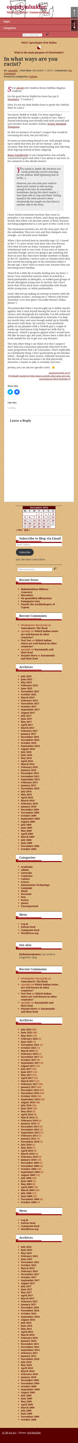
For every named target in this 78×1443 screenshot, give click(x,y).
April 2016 (27, 761)
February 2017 (29, 730)
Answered (59, 372)
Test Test (26, 640)
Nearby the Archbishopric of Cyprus (38, 606)
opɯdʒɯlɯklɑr (27, 6)
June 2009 (26, 827)
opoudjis (13, 70)
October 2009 (28, 815)
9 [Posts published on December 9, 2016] (43, 517)
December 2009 (30, 809)
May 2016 (26, 758)
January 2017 (28, 733)
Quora (24, 903)
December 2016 (30, 736)
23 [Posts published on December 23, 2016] (43, 523)
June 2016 (26, 755)
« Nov (19, 529)
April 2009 (27, 833)
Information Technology (35, 885)
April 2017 (27, 724)
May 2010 (26, 794)
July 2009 (26, 824)
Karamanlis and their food (37, 651)
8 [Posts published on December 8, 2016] (39, 517)
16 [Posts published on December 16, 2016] (43, 520)
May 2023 (26, 682)
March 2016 (28, 764)
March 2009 (28, 836)
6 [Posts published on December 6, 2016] (29, 517)
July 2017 (26, 715)
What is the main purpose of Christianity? (39, 52)
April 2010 (27, 797)
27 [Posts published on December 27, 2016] (29, 526)
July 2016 (26, 752)
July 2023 (26, 676)
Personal (26, 894)
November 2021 (30, 691)
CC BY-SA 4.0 (9, 1432)
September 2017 (30, 709)
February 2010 (29, 803)
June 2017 (26, 718)
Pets (23, 897)
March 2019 (28, 697)
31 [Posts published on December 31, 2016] (48, 526)
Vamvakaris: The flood (34, 628)
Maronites (27, 595)
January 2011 (28, 785)
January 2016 (28, 770)
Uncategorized (29, 906)
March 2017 (28, 727)
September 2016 (30, 746)
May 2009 (26, 830)
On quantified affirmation (36, 598)
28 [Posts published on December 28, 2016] (34, 526)
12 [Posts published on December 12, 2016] (25, 520)
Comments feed (30, 930)
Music (24, 891)
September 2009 (30, 818)
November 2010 (30, 788)
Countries (27, 875)
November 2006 (30, 846)
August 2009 (28, 821)
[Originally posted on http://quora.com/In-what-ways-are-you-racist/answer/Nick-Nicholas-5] (39, 377)
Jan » (27, 529)
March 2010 (28, 800)
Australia (26, 872)
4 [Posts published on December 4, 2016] (53, 514)
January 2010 (28, 806)
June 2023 (26, 679)
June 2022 (26, 688)
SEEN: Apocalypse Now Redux (39, 42)
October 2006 (28, 849)
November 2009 (30, 812)
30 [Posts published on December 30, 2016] (43, 526)
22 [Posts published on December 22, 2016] (39, 523)
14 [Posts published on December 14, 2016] (34, 520)
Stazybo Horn (29, 655)
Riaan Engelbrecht (18, 155)
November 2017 (30, 703)
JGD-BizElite (34, 1432)
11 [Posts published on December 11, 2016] (53, 517)
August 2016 (28, 749)
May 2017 (26, 721)
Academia (27, 866)
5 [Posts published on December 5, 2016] (25, 517)
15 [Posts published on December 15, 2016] (39, 520)
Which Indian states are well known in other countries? (39, 634)
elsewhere (13, 99)
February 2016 (29, 767)
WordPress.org (30, 933)
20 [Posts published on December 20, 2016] (29, 523)
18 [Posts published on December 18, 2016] (53, 520)
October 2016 (28, 742)
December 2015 (30, 773)
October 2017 (28, 706)
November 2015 (30, 776)
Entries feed (28, 926)
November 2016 (30, 739)
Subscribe (24, 552)
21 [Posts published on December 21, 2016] (34, 523)
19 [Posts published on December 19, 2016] (25, 523)
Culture (33, 76)
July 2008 (26, 840)
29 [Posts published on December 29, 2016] (39, 526)
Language (26, 888)
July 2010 (26, 791)
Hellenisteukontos (30, 954)
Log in (24, 923)
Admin (25, 869)
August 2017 (28, 712)
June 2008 (26, 843)
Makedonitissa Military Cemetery (34, 591)
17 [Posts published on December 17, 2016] (48, 520)
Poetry (25, 900)
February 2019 (29, 700)
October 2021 (28, 694)
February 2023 (29, 685)
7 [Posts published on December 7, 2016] (34, 517)
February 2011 (29, 782)
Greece (25, 881)
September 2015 (30, 779)
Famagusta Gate (30, 601)
